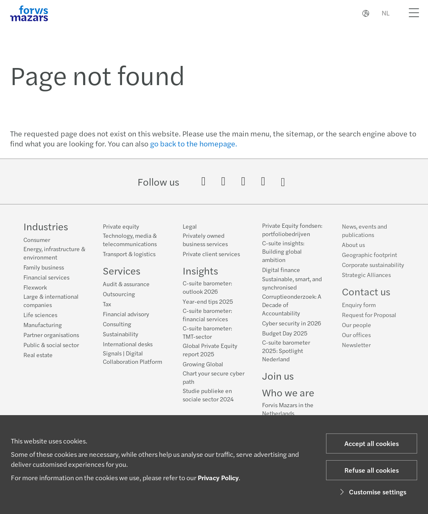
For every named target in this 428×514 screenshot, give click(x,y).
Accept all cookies (371, 443)
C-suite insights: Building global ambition (283, 253)
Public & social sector (51, 344)
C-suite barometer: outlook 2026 (207, 287)
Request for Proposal (369, 321)
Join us (278, 377)
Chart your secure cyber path (214, 377)
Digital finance (281, 271)
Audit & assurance (126, 284)
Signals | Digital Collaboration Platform (132, 357)
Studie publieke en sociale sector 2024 (208, 394)
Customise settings (371, 491)
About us (353, 251)
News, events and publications (364, 237)
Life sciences (40, 314)
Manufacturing (42, 324)
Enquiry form (359, 311)
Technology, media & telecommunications (130, 239)
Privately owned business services (205, 239)
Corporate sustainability (373, 271)
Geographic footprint (369, 261)
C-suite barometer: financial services (207, 314)
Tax (107, 304)
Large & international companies (51, 300)
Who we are (288, 394)
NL (386, 13)
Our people (356, 332)
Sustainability (120, 334)
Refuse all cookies (371, 470)
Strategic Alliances (366, 281)
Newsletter (356, 352)
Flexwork (35, 287)
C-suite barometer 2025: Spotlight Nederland (286, 352)
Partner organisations (51, 334)
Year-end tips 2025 (208, 301)
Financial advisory (126, 314)
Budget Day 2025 (285, 335)
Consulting (117, 324)
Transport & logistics (129, 253)
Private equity (121, 226)
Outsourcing (119, 294)
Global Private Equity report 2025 (210, 349)
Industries (45, 226)
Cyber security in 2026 (291, 325)
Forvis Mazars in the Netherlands (287, 411)
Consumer (36, 239)
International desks (128, 344)
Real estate (38, 354)
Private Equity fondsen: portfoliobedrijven (292, 231)
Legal (190, 226)
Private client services (211, 253)
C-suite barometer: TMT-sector (207, 332)
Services (121, 270)
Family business (43, 267)
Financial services (46, 277)
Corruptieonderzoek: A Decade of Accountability (291, 306)
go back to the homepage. (193, 143)
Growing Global (203, 364)
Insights (200, 270)
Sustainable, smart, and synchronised (292, 285)
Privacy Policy (218, 477)
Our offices (356, 342)
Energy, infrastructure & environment (54, 252)
